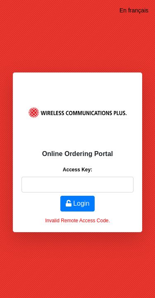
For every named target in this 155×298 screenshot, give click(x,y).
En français (133, 10)
